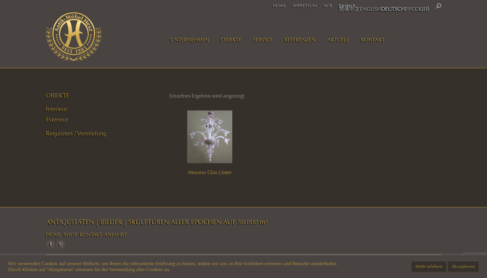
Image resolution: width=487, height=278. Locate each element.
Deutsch (347, 5)
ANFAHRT (115, 235)
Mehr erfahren (428, 266)
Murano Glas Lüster (210, 172)
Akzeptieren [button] (463, 266)
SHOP (70, 235)
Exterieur (57, 119)
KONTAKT (91, 235)
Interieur (56, 109)
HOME (53, 235)
